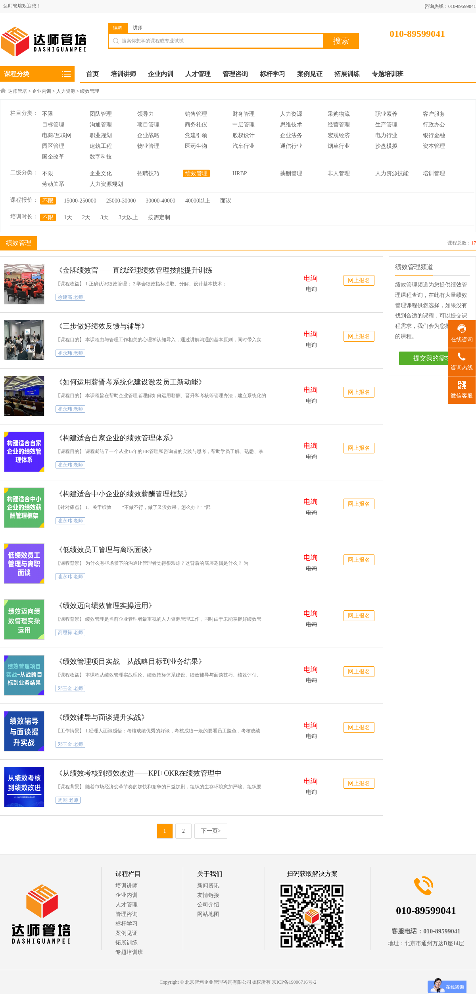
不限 (47, 114)
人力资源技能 (392, 173)
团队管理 (101, 114)
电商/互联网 (56, 135)
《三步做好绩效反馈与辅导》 (102, 326)
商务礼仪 (196, 125)
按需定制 (159, 217)
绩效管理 (89, 91)
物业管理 (148, 146)
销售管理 (196, 114)
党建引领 (196, 135)
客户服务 (434, 114)
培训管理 (434, 173)
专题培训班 (129, 952)
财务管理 (243, 114)
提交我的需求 (432, 358)
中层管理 (243, 125)
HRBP (239, 173)
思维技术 (291, 125)
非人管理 (339, 173)
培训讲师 (126, 886)
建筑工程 (101, 146)
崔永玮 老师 (70, 353)
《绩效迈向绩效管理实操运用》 (105, 606)
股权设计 (243, 135)
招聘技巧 (148, 173)
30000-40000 (160, 201)
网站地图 (208, 914)
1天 (68, 217)
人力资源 (65, 91)
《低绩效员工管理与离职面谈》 (105, 550)
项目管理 (148, 125)
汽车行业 (243, 146)
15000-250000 (80, 201)
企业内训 (41, 91)
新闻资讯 (208, 886)
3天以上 (128, 217)
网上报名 (359, 280)
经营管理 (339, 125)
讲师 (137, 28)
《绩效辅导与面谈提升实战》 (102, 717)
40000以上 (197, 201)
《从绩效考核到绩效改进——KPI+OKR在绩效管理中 (139, 773)
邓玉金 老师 (70, 688)
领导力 (145, 114)
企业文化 (101, 173)
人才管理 (126, 905)
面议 (225, 201)
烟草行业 (339, 146)
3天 (104, 217)
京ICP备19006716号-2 (294, 982)
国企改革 (53, 157)
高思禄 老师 (70, 632)
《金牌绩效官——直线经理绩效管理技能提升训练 (134, 270)
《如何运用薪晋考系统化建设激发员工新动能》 (130, 382)
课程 (118, 28)
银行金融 (434, 135)
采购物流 (339, 114)
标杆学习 (126, 924)
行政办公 (434, 125)
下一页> (211, 831)
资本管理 (434, 146)
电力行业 (386, 135)
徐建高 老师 (70, 297)
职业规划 (101, 135)
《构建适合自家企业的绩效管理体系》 (116, 438)
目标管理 (53, 125)
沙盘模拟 (386, 146)
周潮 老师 (68, 800)
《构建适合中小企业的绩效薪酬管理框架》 (123, 494)
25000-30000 (121, 201)
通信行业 (291, 146)
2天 (86, 217)
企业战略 (148, 135)
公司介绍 (208, 905)
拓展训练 (126, 943)
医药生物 (196, 146)
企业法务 (291, 135)
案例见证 (126, 933)
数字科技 (101, 157)
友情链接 (208, 895)
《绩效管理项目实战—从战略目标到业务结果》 (130, 661)
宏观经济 (339, 135)
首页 (92, 74)
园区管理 (53, 146)
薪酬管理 (291, 173)
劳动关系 (53, 184)
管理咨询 (126, 914)
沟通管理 (101, 125)
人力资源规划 (106, 184)
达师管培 (17, 91)
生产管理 (386, 125)
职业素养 (386, 114)
